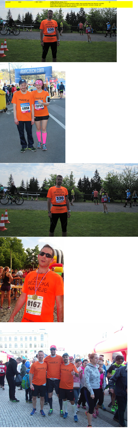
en (109, 2)
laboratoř (8, 2)
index (19, 2)
